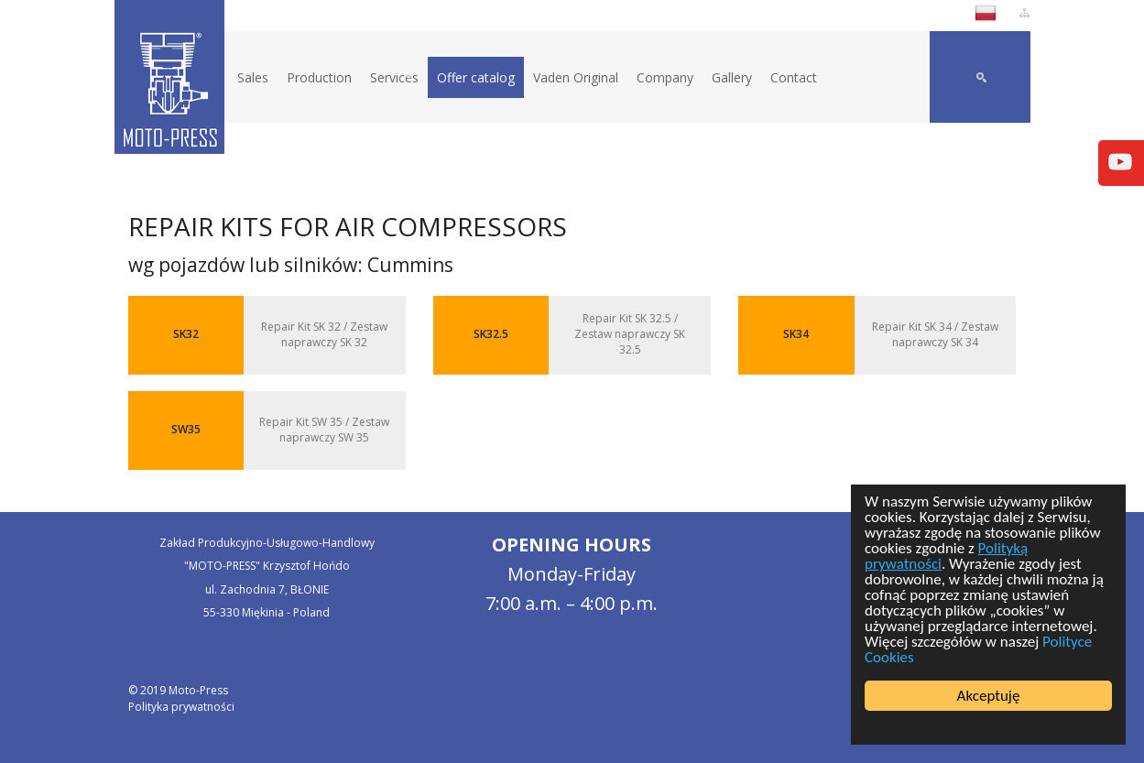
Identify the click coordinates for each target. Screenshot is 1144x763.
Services (394, 77)
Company (665, 77)
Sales (252, 77)
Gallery (732, 77)
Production (319, 77)
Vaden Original (575, 77)
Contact (793, 77)
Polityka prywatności (181, 706)
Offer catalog (476, 77)
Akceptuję (988, 695)
